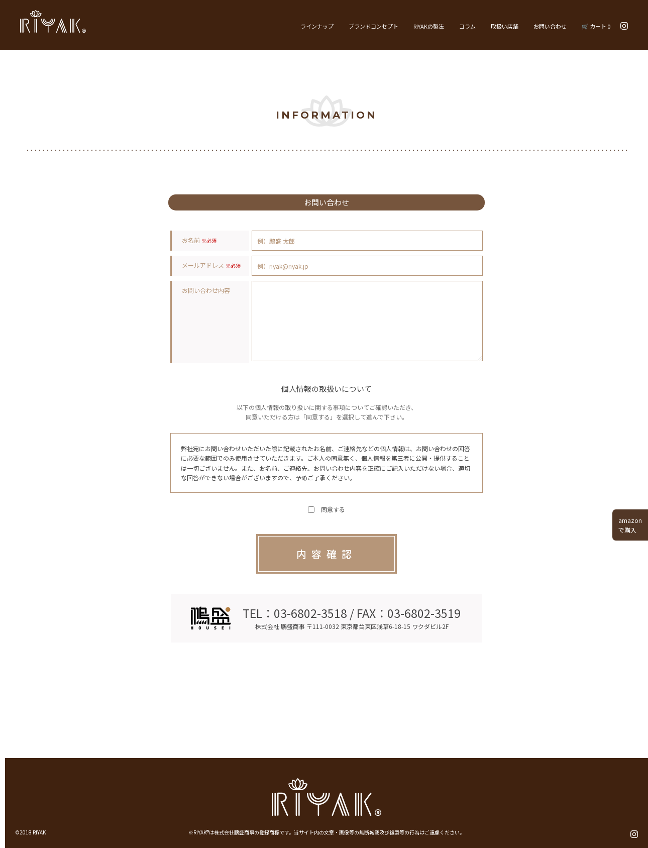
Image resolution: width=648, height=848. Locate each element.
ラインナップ (317, 26)
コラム (467, 26)
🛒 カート (596, 26)
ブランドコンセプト (373, 26)
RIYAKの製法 (428, 26)
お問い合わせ (550, 26)
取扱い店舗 (504, 26)
